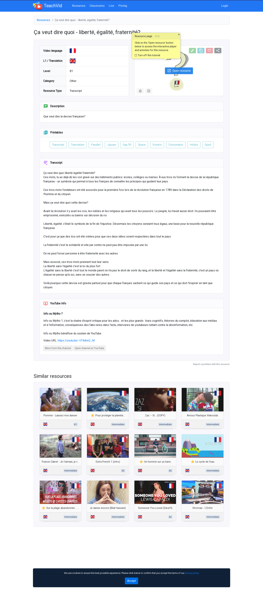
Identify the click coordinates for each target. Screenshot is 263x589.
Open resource (179, 71)
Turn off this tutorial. (147, 55)
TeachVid (48, 6)
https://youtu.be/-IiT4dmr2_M (76, 340)
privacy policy (192, 573)
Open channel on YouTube (89, 348)
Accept (131, 580)
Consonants (175, 144)
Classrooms (97, 5)
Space (142, 144)
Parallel (95, 144)
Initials (194, 144)
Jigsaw (111, 144)
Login (224, 5)
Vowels (157, 144)
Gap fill (127, 144)
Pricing (122, 5)
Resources (78, 5)
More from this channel (58, 348)
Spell (208, 144)
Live (111, 5)
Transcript (58, 144)
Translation (77, 144)
